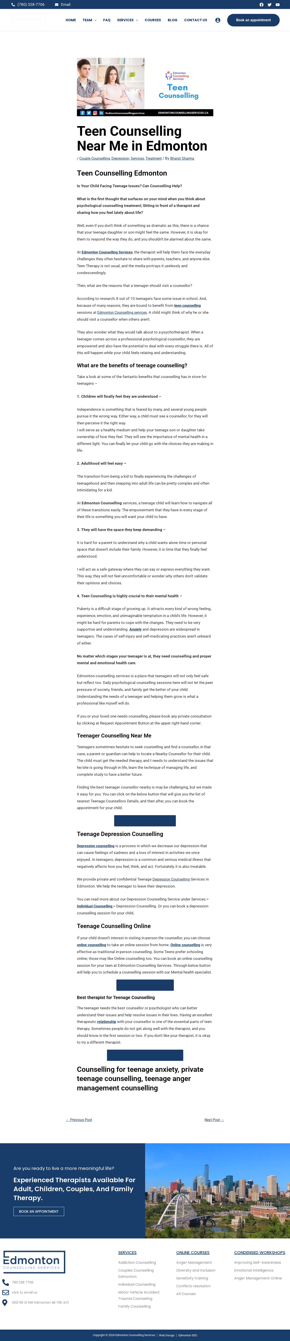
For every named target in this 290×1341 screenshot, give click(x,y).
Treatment (159, 158)
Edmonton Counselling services (124, 312)
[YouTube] (278, 5)
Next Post (213, 1119)
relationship (107, 1021)
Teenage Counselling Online (145, 984)
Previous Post (80, 1119)
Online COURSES (194, 1248)
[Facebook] (261, 5)
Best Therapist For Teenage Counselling (145, 1054)
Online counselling (190, 944)
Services (141, 158)
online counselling (93, 944)
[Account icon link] (217, 20)
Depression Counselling (172, 879)
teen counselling (188, 305)
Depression (123, 158)
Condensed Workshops (248, 1251)
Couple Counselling (95, 158)
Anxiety (136, 629)
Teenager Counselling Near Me (145, 820)
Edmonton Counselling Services (109, 252)
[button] (94, 20)
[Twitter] (270, 5)
